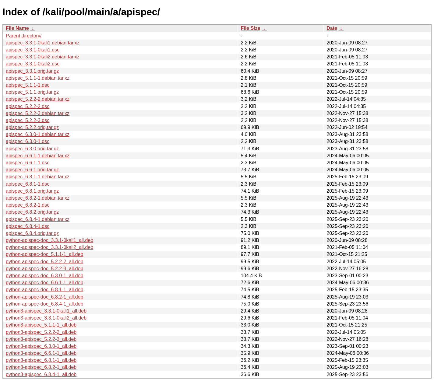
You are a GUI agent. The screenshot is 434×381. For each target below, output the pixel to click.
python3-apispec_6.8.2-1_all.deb (41, 367)
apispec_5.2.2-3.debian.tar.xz (37, 113)
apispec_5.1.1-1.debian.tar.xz (37, 78)
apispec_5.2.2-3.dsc (27, 120)
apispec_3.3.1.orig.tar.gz (32, 71)
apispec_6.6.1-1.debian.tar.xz (37, 155)
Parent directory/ (23, 35)
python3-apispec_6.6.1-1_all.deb (41, 353)
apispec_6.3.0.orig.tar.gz (32, 148)
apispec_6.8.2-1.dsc (27, 205)
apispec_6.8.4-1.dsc (27, 226)
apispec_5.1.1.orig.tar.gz (32, 92)
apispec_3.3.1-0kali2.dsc (32, 63)
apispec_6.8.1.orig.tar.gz (32, 191)
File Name (17, 28)
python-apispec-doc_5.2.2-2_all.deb (44, 261)
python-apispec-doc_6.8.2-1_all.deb (44, 296)
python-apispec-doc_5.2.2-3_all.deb (44, 268)
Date (331, 28)
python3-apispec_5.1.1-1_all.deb (41, 324)
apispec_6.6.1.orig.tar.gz (32, 169)
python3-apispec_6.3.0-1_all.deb (41, 346)
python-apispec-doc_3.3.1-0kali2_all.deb (49, 247)
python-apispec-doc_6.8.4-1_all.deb (44, 303)
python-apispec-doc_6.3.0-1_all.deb (44, 275)
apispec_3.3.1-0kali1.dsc (32, 49)
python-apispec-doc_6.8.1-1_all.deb (44, 289)
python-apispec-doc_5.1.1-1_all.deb (44, 254)
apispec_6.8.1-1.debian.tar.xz (37, 176)
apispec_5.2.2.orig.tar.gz (32, 127)
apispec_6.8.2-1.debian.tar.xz (37, 198)
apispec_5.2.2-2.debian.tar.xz (37, 99)
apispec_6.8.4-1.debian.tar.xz (37, 219)
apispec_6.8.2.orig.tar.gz (32, 212)
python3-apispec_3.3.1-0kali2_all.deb (46, 317)
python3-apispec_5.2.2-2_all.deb (41, 332)
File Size (250, 28)
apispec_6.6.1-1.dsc (27, 162)
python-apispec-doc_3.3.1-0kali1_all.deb (49, 240)
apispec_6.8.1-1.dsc (27, 184)
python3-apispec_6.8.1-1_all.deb (41, 360)
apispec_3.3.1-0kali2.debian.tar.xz (42, 56)
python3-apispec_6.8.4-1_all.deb (41, 374)
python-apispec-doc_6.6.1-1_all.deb (44, 282)
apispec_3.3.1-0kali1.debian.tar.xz (42, 42)
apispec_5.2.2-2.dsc (27, 106)
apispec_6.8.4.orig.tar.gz (32, 233)
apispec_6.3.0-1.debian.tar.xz (37, 134)
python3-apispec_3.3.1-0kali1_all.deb (46, 310)
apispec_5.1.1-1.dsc (27, 85)
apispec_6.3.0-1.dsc (27, 141)
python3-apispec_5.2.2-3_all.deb (41, 339)
